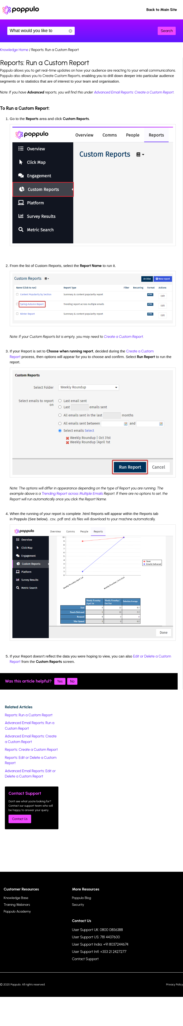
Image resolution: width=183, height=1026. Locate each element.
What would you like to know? (41, 30)
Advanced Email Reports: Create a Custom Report (134, 92)
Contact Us (19, 819)
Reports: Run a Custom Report (29, 715)
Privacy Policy (174, 984)
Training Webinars (17, 905)
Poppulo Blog (81, 898)
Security (78, 905)
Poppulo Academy (17, 911)
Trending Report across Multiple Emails (72, 493)
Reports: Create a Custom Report (31, 749)
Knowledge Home (14, 50)
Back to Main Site (161, 9)
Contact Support (85, 959)
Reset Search (70, 31)
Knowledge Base (16, 898)
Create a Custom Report (123, 336)
